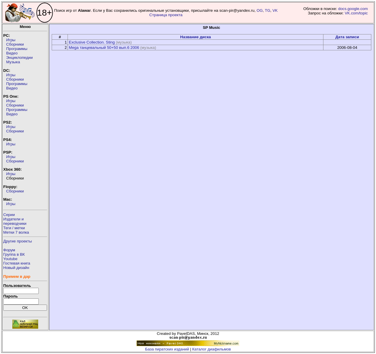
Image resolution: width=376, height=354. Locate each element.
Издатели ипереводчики (14, 221)
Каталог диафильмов (211, 349)
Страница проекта (165, 15)
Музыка (13, 62)
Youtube (10, 259)
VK (275, 10)
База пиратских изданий (167, 349)
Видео (12, 53)
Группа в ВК (14, 254)
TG (268, 10)
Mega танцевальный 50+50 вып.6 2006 (104, 47)
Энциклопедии (19, 57)
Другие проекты (17, 241)
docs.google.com (353, 8)
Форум (9, 250)
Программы (16, 48)
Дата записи (347, 37)
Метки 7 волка (16, 232)
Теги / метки (14, 228)
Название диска (195, 37)
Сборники (15, 44)
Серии (9, 214)
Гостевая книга (16, 263)
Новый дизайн (16, 267)
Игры (10, 40)
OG (260, 10)
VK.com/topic (356, 13)
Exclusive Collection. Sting (92, 42)
